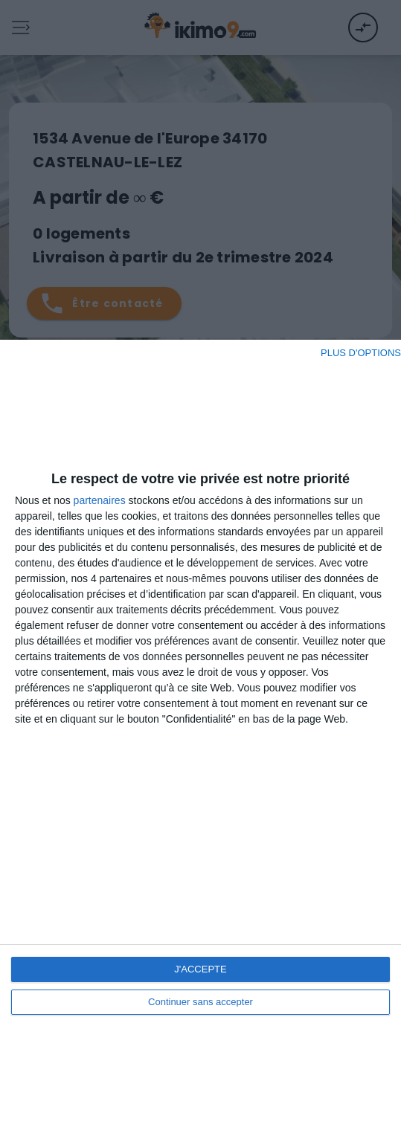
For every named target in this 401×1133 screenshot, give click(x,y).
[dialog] (200, 736)
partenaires (100, 500)
